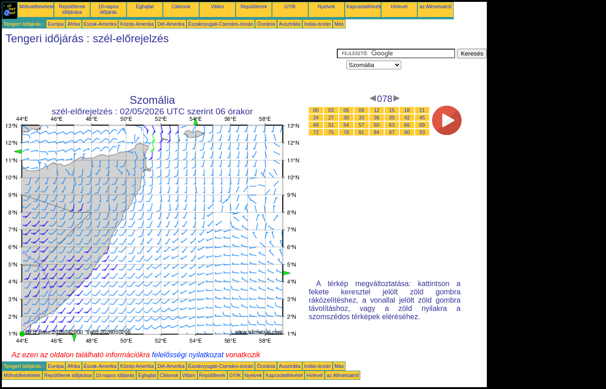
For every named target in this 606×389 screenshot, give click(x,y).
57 (361, 125)
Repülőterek (254, 6)
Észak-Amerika (100, 24)
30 (346, 117)
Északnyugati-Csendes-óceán (221, 24)
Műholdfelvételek (37, 6)
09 (361, 110)
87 (392, 132)
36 (377, 117)
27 (331, 117)
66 (407, 125)
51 (331, 125)
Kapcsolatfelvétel (365, 6)
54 (346, 125)
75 (331, 132)
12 (377, 110)
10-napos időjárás (108, 9)
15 (392, 110)
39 (392, 117)
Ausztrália (289, 24)
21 (422, 110)
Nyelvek (326, 6)
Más (339, 24)
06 (346, 110)
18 (407, 110)
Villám (217, 6)
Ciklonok (181, 6)
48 (316, 125)
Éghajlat (145, 6)
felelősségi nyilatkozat (188, 355)
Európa (55, 24)
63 (392, 125)
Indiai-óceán (317, 24)
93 (422, 132)
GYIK (290, 6)
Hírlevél (399, 6)
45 (422, 117)
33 (361, 117)
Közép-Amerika (137, 24)
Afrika (73, 24)
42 (407, 117)
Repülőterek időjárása (72, 9)
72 (316, 132)
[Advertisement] (169, 69)
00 (316, 110)
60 (377, 125)
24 (316, 117)
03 (331, 110)
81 (361, 132)
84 (377, 132)
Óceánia (266, 24)
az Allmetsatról (435, 6)
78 (346, 132)
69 (422, 125)
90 (407, 132)
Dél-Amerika (171, 24)
